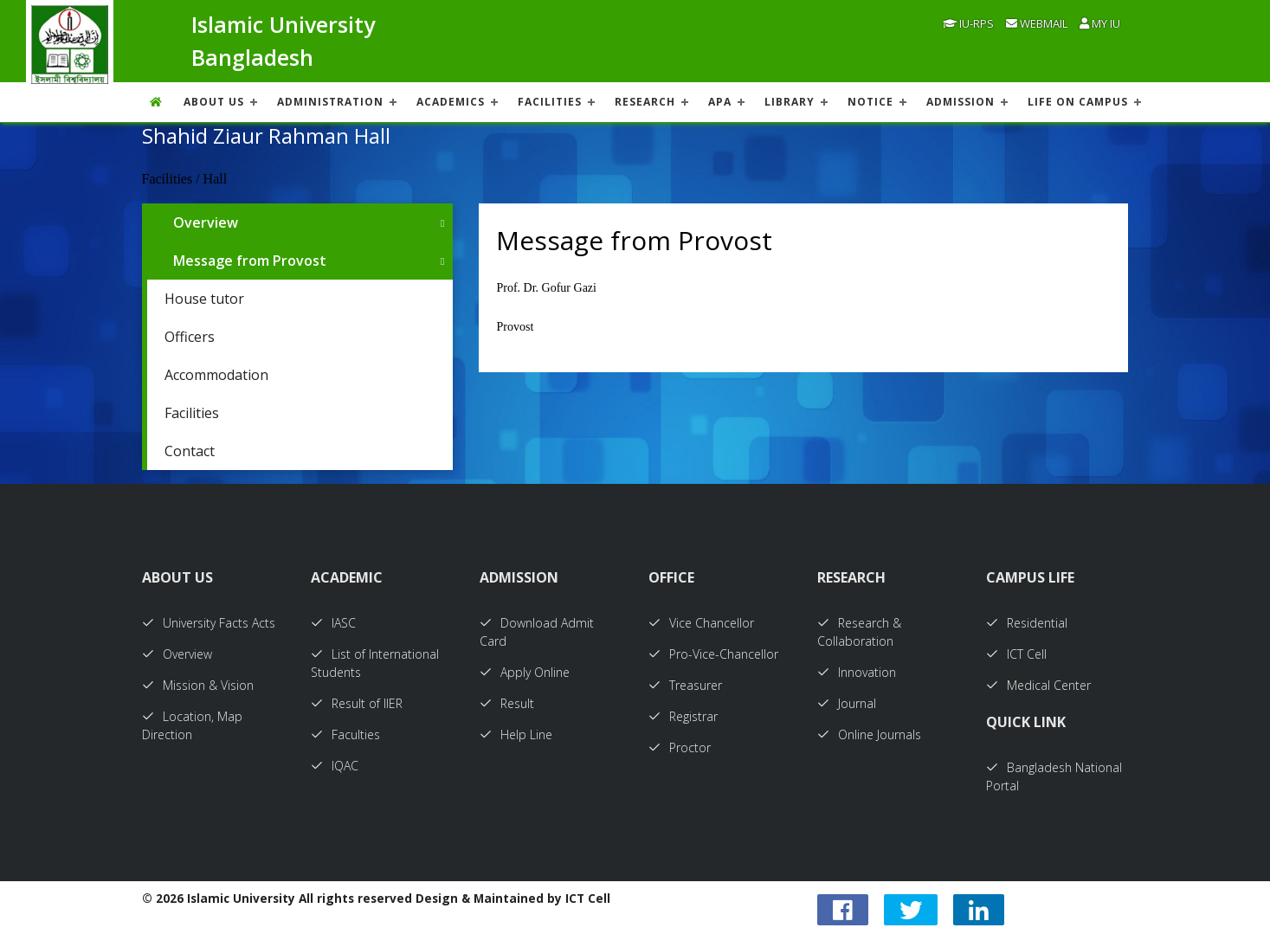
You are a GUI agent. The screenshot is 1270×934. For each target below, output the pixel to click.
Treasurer (685, 685)
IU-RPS (968, 23)
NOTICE (870, 101)
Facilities (191, 412)
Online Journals (869, 734)
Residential (1026, 623)
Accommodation (216, 374)
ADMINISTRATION (330, 101)
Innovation (856, 672)
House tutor (204, 298)
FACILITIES (550, 101)
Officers (189, 336)
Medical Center (1038, 685)
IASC (333, 623)
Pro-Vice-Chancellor (713, 654)
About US (214, 101)
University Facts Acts (208, 623)
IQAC (334, 765)
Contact (189, 451)
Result (507, 703)
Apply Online (525, 672)
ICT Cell (1016, 654)
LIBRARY (789, 101)
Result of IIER (357, 703)
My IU (1100, 23)
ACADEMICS (450, 101)
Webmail (1036, 23)
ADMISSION (960, 101)
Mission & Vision (198, 685)
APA (720, 101)
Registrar (683, 716)
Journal (846, 703)
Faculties (345, 734)
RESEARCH (645, 101)
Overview (205, 222)
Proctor (679, 747)
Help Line (516, 734)
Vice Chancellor (701, 623)
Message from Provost (249, 260)
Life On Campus (1078, 101)
